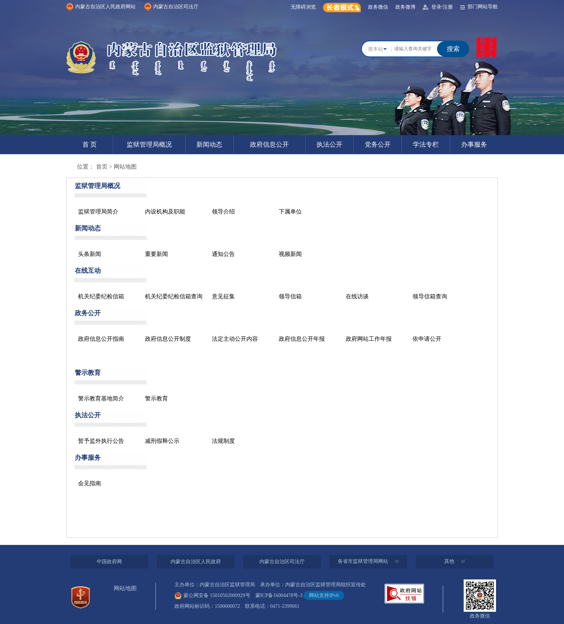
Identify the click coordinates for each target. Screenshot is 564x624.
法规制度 (223, 441)
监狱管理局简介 (98, 211)
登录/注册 (442, 7)
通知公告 (223, 254)
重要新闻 (156, 254)
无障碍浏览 (303, 7)
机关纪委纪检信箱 (101, 296)
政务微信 (378, 7)
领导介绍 (223, 211)
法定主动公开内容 (235, 339)
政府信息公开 (269, 144)
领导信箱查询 (430, 296)
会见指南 (89, 483)
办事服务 (474, 144)
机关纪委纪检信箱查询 (174, 296)
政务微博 (405, 7)
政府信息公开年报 (302, 339)
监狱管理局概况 (149, 144)
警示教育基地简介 (101, 398)
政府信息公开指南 (101, 339)
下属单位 (290, 211)
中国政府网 (109, 561)
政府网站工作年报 (369, 339)
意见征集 (223, 296)
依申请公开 (427, 339)
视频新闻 (290, 254)
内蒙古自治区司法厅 (282, 561)
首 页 (89, 144)
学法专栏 (426, 144)
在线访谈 (357, 296)
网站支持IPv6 (323, 595)
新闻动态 (209, 144)
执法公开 (329, 144)
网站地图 (125, 167)
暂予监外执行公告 (101, 441)
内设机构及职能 (165, 211)
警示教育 (88, 372)
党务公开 (378, 144)
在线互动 (88, 270)
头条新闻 (89, 254)
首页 (102, 167)
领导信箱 (290, 296)
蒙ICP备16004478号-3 (276, 595)
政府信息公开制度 (168, 339)
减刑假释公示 (162, 441)
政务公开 (88, 313)
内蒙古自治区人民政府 (195, 561)
